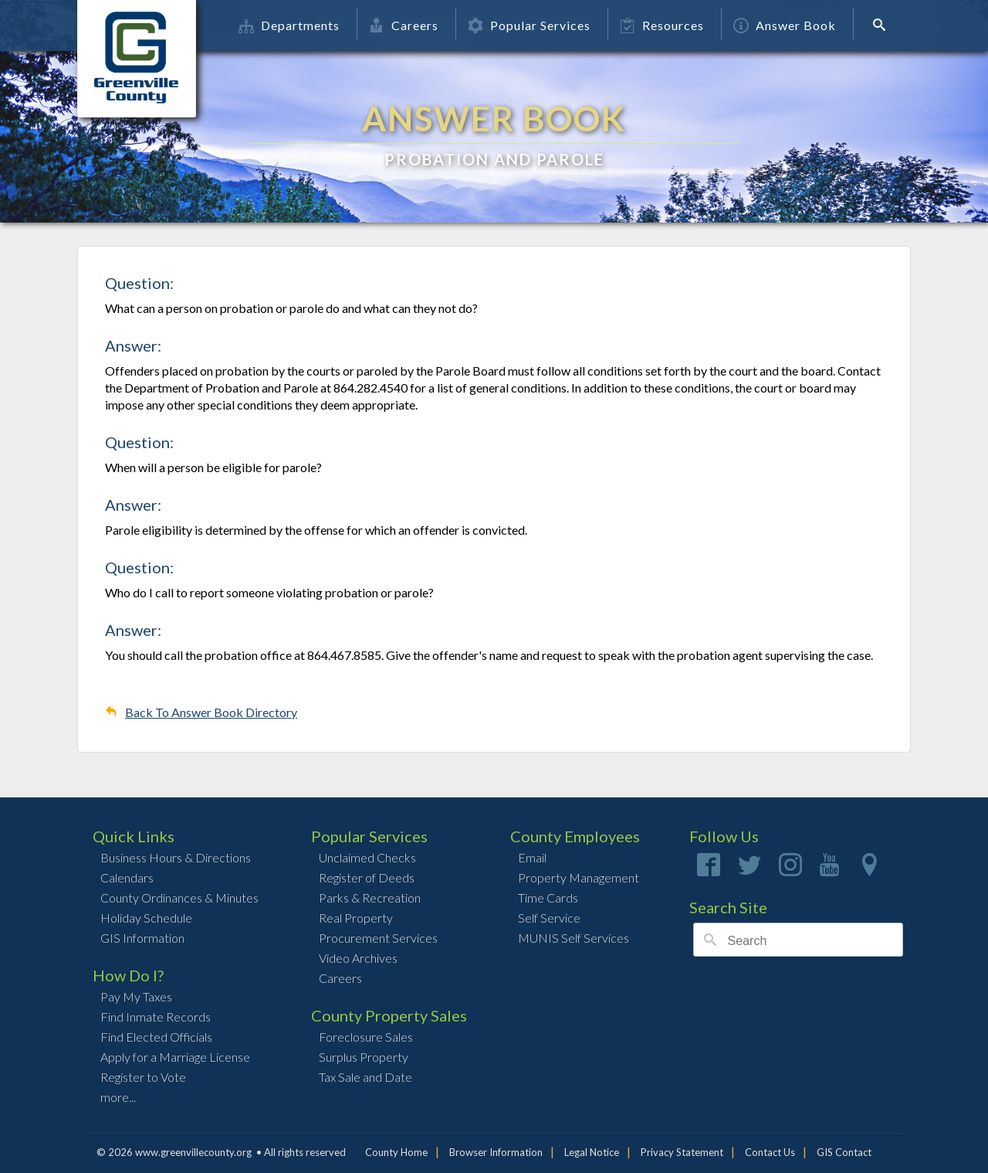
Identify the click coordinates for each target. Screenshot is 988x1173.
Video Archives (358, 957)
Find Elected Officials (156, 1036)
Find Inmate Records (155, 1016)
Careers (403, 25)
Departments (289, 25)
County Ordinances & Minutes (179, 897)
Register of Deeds (366, 877)
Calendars (127, 877)
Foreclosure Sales (366, 1036)
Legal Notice (591, 1152)
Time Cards (548, 897)
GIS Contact (844, 1152)
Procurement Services (378, 937)
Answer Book (784, 25)
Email (532, 857)
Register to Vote (143, 1076)
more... (118, 1097)
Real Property (356, 917)
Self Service (549, 917)
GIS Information (142, 937)
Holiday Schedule (146, 917)
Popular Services (529, 25)
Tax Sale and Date (365, 1076)
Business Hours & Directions (175, 857)
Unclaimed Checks (367, 857)
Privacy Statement (682, 1152)
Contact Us (770, 1152)
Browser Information (496, 1152)
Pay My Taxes (136, 996)
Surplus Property (363, 1056)
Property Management (578, 877)
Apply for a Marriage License (175, 1056)
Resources (662, 25)
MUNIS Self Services (573, 937)
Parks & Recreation (370, 897)
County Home (396, 1152)
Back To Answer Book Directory (211, 712)
